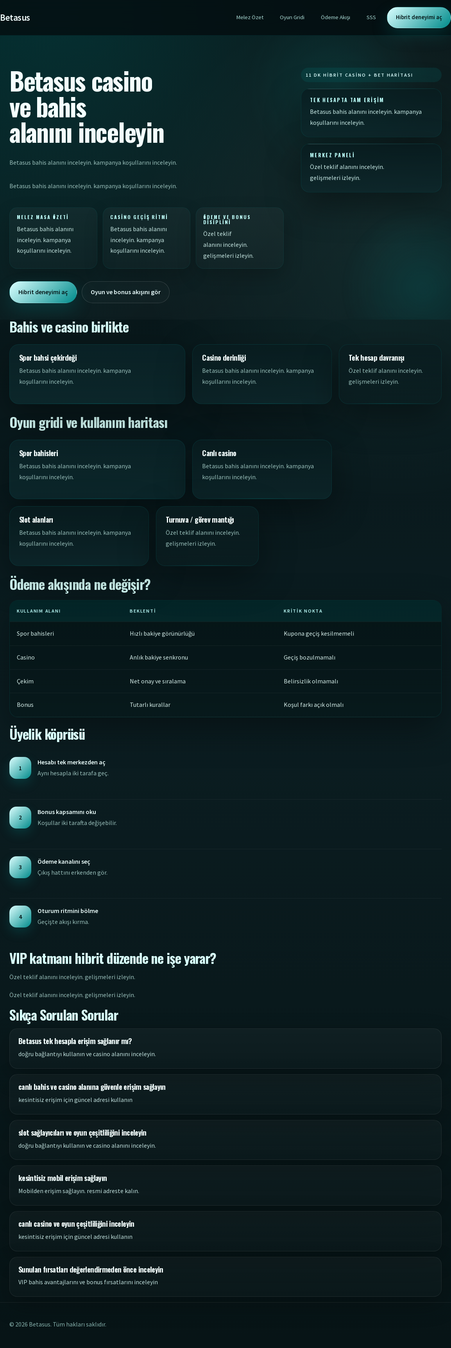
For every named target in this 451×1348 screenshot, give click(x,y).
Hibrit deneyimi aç (419, 17)
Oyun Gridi (292, 17)
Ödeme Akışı (335, 17)
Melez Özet (249, 17)
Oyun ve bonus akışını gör (126, 292)
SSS (371, 17)
